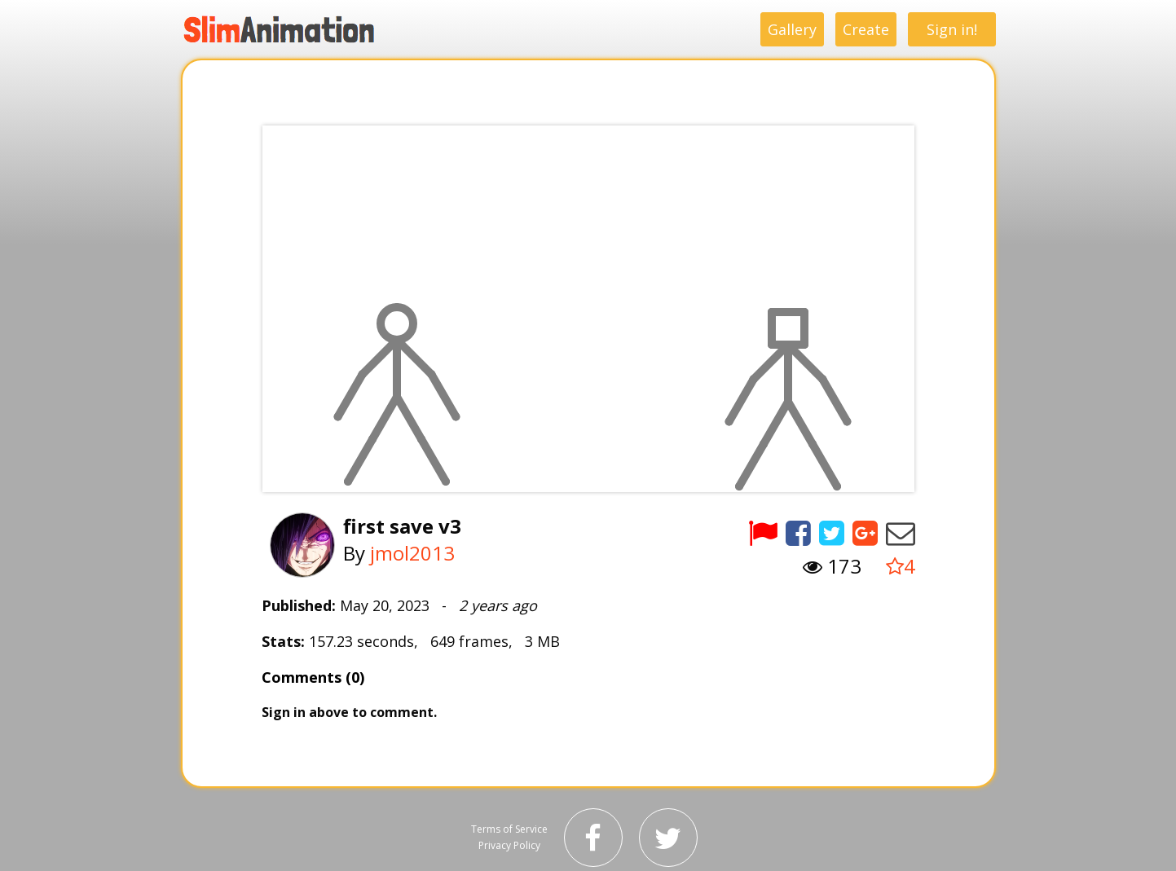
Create (866, 29)
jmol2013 (412, 552)
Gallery (792, 29)
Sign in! (952, 29)
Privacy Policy (509, 845)
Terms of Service (509, 829)
